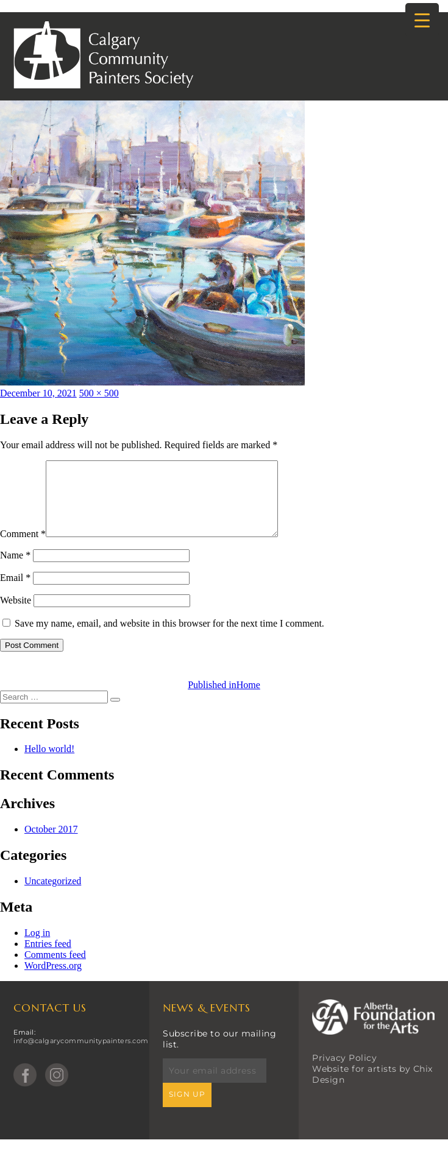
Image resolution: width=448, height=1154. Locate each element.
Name (15, 570)
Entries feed (47, 958)
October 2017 (51, 844)
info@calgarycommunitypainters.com (81, 1055)
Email (15, 592)
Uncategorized (52, 895)
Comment (23, 548)
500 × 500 (99, 393)
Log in (37, 947)
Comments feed (55, 969)
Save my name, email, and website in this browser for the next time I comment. (169, 638)
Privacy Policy (344, 1072)
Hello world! (49, 763)
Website (15, 615)
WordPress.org (53, 980)
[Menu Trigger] (422, 20)
